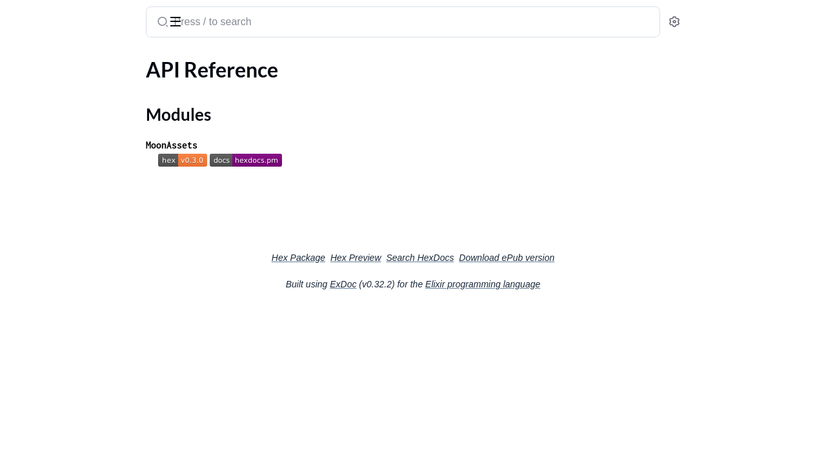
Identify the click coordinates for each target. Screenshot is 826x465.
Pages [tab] (23, 60)
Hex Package (395, 258)
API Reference (41, 86)
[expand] (181, 86)
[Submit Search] (258, 23)
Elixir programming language (579, 284)
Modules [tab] (72, 60)
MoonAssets (268, 145)
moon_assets (46, 15)
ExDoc (440, 284)
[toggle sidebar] (177, 20)
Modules (41, 109)
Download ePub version (603, 258)
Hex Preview (452, 258)
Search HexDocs (516, 258)
